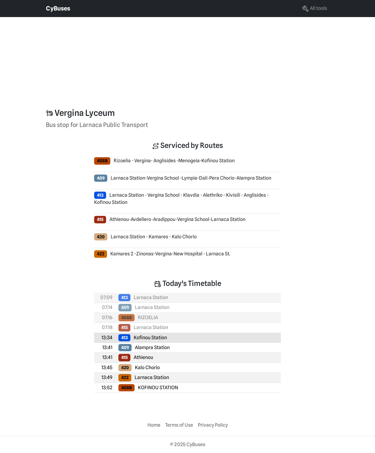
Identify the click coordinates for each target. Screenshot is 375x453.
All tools (314, 8)
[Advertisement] (180, 59)
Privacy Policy (213, 425)
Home (153, 425)
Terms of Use (179, 425)
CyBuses (58, 8)
